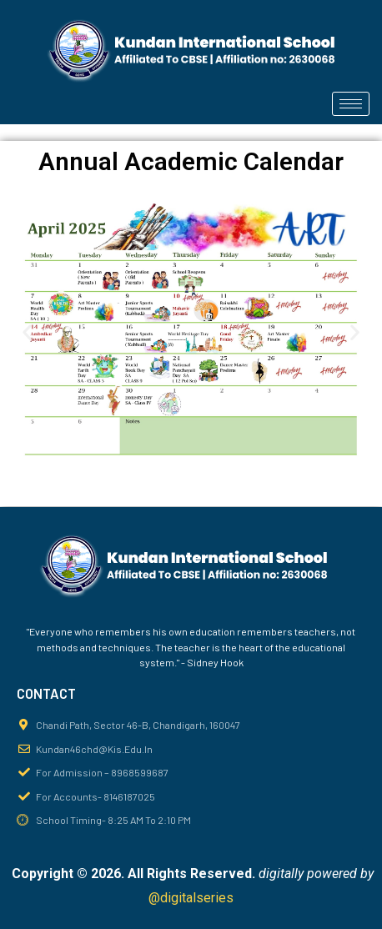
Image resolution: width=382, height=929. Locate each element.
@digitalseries (191, 898)
